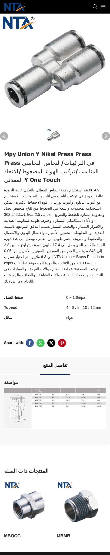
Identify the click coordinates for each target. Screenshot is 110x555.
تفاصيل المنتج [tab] (55, 365)
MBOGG (12, 536)
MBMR (63, 536)
